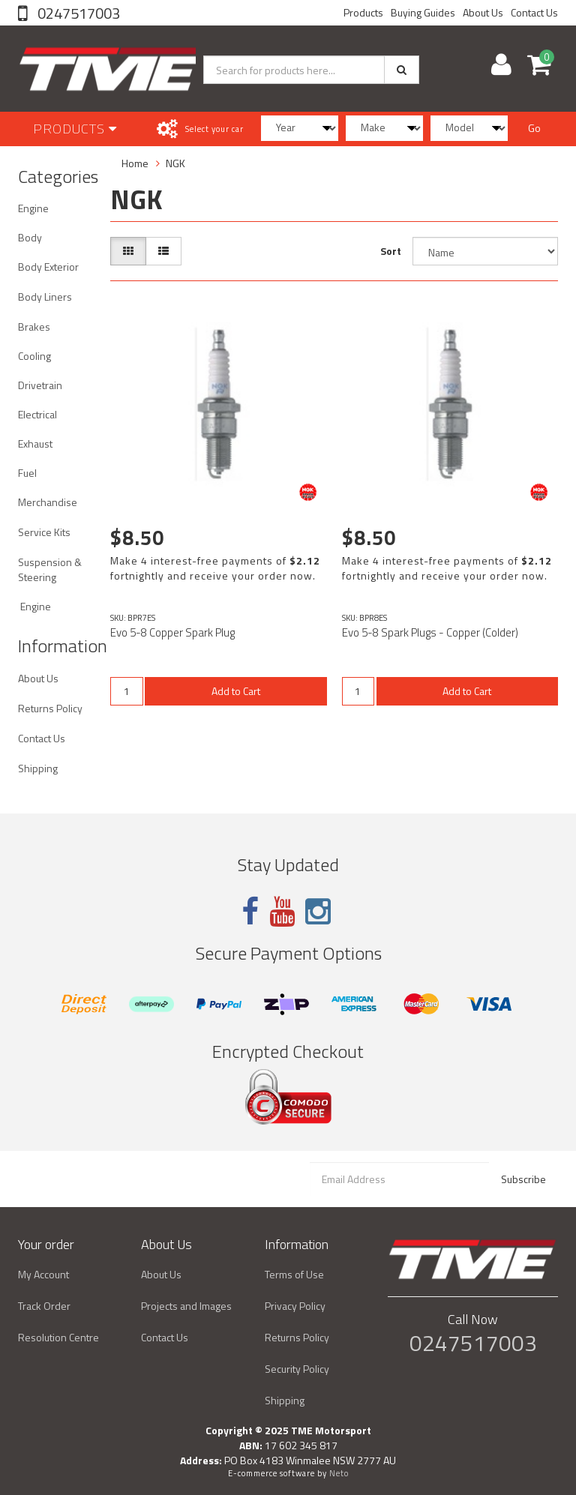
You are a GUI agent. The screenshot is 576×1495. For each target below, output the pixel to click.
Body (30, 237)
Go (534, 128)
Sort (390, 251)
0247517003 (77, 13)
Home (135, 163)
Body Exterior (48, 266)
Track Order (44, 1306)
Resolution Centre (58, 1337)
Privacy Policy (295, 1306)
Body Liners (45, 296)
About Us (483, 12)
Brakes (34, 326)
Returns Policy (50, 708)
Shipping (38, 768)
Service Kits (44, 532)
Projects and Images (186, 1306)
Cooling (34, 356)
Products (363, 12)
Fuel (27, 473)
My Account (43, 1274)
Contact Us (534, 12)
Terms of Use (294, 1274)
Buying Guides (423, 12)
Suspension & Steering (50, 569)
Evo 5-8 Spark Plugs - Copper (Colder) (430, 632)
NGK (175, 163)
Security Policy (297, 1369)
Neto (339, 1473)
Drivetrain (40, 385)
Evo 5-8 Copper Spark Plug (172, 632)
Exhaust (35, 443)
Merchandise (47, 502)
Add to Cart (236, 691)
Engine (33, 208)
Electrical (37, 414)
